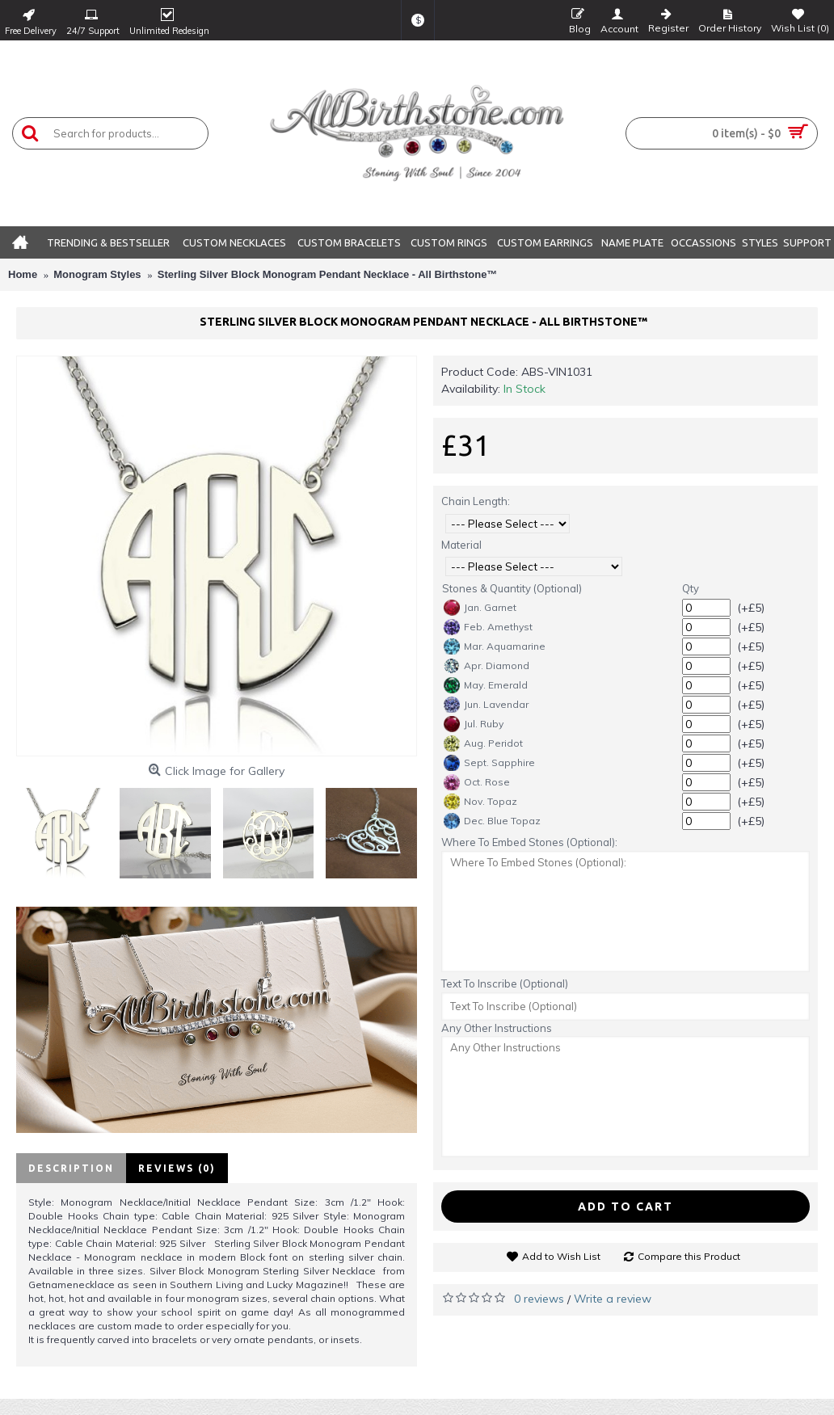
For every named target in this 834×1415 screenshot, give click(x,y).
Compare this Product (689, 1256)
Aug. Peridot (483, 743)
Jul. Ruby (473, 724)
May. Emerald (486, 685)
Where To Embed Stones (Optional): (529, 842)
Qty (690, 588)
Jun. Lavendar (486, 705)
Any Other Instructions (496, 1027)
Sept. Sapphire (489, 763)
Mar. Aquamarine (494, 646)
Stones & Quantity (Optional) (512, 588)
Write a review (612, 1298)
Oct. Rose (477, 782)
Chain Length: (475, 501)
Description (71, 1168)
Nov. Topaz (480, 802)
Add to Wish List (561, 1256)
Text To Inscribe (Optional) (504, 983)
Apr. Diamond (486, 666)
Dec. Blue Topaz (492, 821)
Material (461, 544)
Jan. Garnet (480, 608)
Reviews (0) (177, 1168)
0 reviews (539, 1298)
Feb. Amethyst (488, 627)
